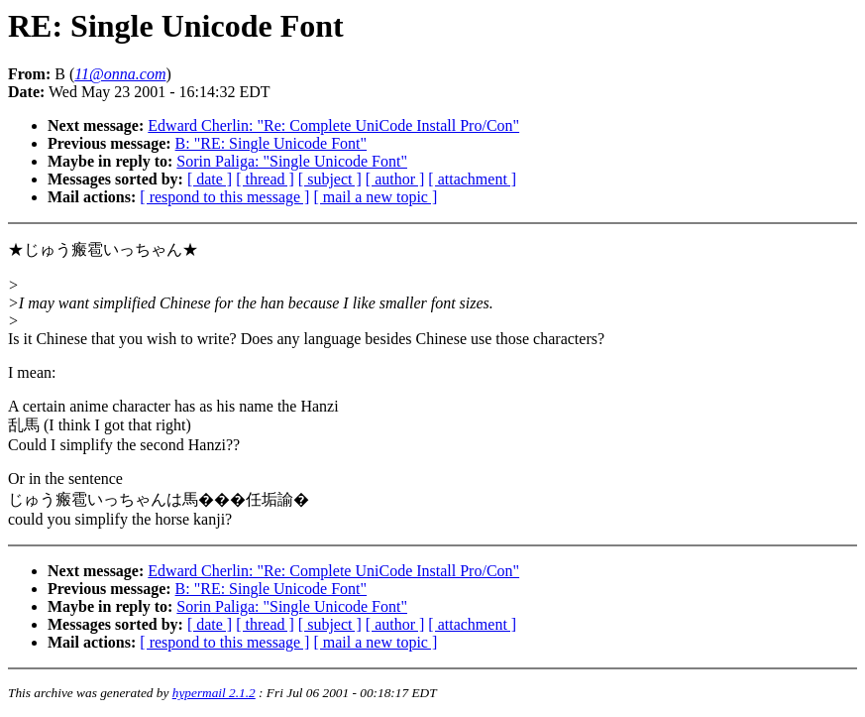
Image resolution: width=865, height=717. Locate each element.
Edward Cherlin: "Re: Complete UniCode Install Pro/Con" (333, 125)
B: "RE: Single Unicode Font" (271, 143)
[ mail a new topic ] (375, 196)
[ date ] (209, 179)
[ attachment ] (472, 179)
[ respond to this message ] (224, 196)
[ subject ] (330, 179)
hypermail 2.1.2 (214, 692)
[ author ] (395, 179)
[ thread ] (265, 179)
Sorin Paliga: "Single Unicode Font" (291, 161)
